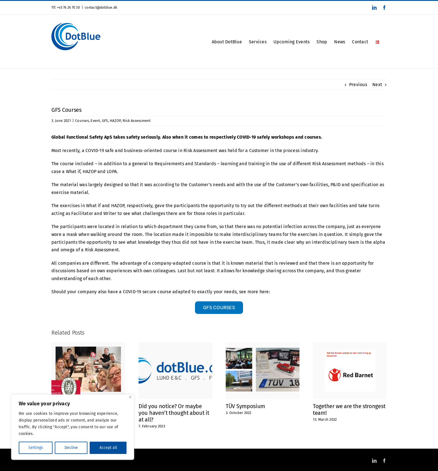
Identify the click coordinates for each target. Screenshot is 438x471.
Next (377, 84)
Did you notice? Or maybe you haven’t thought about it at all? (174, 413)
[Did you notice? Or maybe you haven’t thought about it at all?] (175, 345)
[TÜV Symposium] (262, 345)
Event (95, 121)
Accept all (108, 447)
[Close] (130, 397)
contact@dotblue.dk (101, 8)
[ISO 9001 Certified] (88, 345)
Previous (358, 84)
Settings (35, 447)
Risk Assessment (137, 121)
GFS (105, 121)
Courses (82, 121)
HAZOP (115, 121)
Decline (71, 447)
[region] (72, 427)
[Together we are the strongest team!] (350, 345)
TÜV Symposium (245, 406)
